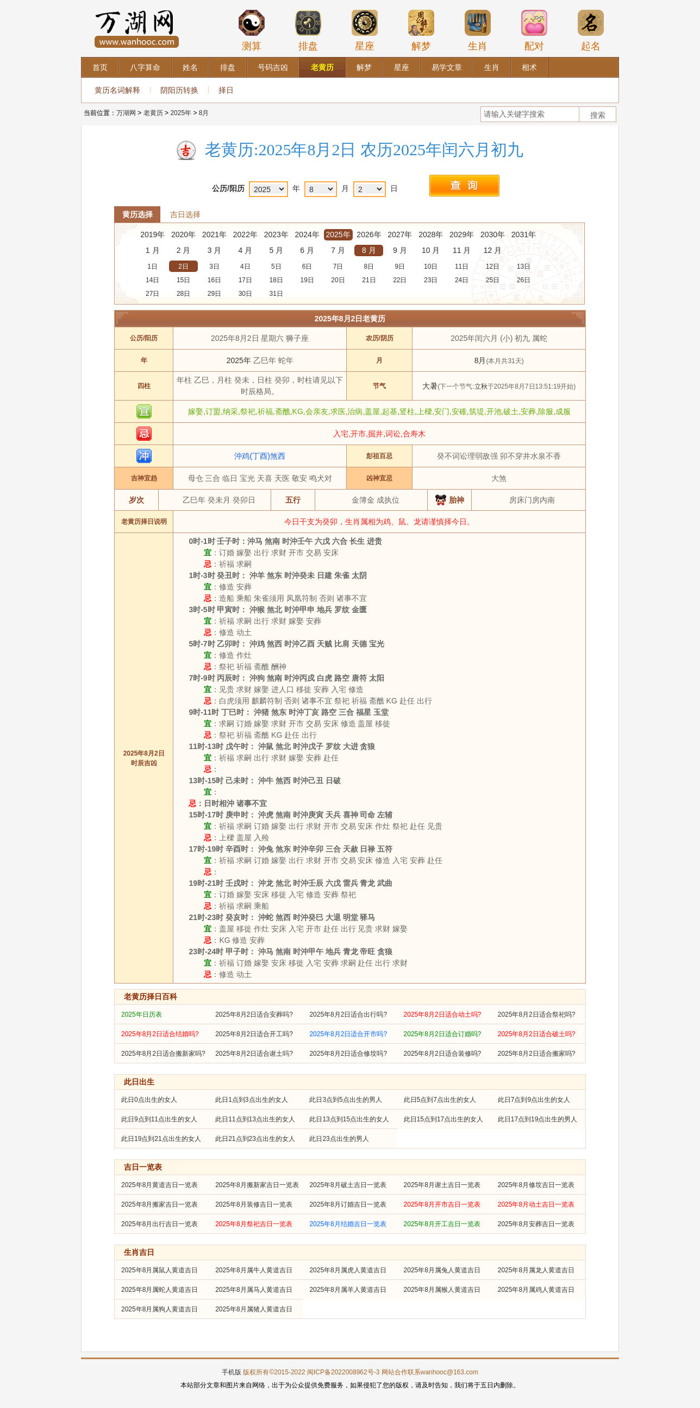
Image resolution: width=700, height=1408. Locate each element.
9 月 (400, 250)
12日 (492, 266)
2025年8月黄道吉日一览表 (159, 1185)
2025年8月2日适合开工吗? (254, 1034)
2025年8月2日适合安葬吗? (254, 1014)
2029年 (461, 234)
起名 (590, 30)
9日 (400, 266)
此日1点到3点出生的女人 (251, 1099)
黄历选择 (137, 214)
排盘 (308, 30)
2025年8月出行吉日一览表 (159, 1224)
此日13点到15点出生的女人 (349, 1119)
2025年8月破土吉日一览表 (347, 1185)
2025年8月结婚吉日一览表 (347, 1224)
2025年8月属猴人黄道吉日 (442, 1289)
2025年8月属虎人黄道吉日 (347, 1270)
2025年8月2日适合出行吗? (348, 1014)
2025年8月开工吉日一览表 (442, 1224)
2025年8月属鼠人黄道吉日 (159, 1270)
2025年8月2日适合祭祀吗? (537, 1014)
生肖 (477, 30)
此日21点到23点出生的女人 (255, 1139)
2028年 (430, 234)
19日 (307, 280)
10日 (431, 266)
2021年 (214, 234)
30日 (245, 293)
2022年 (245, 234)
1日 (152, 266)
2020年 (183, 234)
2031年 (523, 234)
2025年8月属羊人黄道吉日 (347, 1289)
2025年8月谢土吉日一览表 (442, 1185)
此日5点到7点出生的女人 (440, 1099)
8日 (369, 266)
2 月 (184, 250)
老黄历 (153, 113)
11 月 (462, 250)
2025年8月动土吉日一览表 (536, 1204)
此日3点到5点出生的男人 (345, 1099)
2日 (183, 266)
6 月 (307, 250)
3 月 (215, 250)
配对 (534, 30)
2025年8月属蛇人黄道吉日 (159, 1289)
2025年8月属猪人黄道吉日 (253, 1309)
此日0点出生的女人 (149, 1099)
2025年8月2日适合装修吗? (443, 1053)
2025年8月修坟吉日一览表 (536, 1185)
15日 (183, 280)
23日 (431, 280)
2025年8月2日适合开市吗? (348, 1034)
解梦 (421, 30)
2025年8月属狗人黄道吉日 (159, 1309)
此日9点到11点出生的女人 (159, 1119)
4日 (245, 266)
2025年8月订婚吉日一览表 (347, 1204)
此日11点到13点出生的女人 (255, 1119)
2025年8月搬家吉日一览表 (159, 1204)
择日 (226, 90)
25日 (492, 280)
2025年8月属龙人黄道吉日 (536, 1270)
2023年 (276, 234)
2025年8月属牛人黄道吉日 (253, 1270)
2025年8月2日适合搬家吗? (537, 1053)
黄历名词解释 (117, 90)
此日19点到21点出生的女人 (161, 1139)
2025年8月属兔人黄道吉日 (442, 1270)
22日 (400, 280)
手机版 (231, 1372)
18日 (276, 280)
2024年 (307, 234)
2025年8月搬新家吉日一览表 (256, 1185)
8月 (204, 113)
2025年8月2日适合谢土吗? (254, 1053)
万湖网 (126, 113)
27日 (152, 293)
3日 (214, 266)
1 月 (153, 250)
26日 (523, 280)
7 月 (338, 250)
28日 (183, 293)
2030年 (492, 234)
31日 (276, 293)
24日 (461, 280)
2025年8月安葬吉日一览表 (536, 1224)
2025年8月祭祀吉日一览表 (253, 1224)
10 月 (431, 250)
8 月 (369, 250)
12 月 (493, 250)
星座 (364, 30)
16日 (214, 280)
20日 (338, 280)
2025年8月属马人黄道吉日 (253, 1289)
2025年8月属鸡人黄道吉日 (536, 1289)
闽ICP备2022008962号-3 (343, 1372)
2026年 (369, 234)
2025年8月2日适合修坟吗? (348, 1053)
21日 (369, 280)
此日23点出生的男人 (338, 1139)
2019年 (152, 234)
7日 (338, 266)
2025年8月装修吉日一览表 (253, 1204)
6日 (307, 266)
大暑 (430, 386)
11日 (461, 266)
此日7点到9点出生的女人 (534, 1099)
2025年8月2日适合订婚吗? (443, 1034)
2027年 (400, 234)
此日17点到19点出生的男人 (538, 1119)
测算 (251, 30)
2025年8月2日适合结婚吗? (160, 1034)
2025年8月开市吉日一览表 (442, 1204)
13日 (523, 266)
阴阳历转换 (179, 90)
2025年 (180, 113)
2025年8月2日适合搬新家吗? (163, 1053)
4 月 (246, 250)
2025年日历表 (141, 1014)
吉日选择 (185, 214)
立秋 (481, 386)
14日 (152, 280)
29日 (214, 293)
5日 (276, 266)
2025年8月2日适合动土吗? (443, 1014)
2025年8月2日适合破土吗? (537, 1034)
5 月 (276, 250)
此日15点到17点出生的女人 (444, 1119)
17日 (245, 280)
